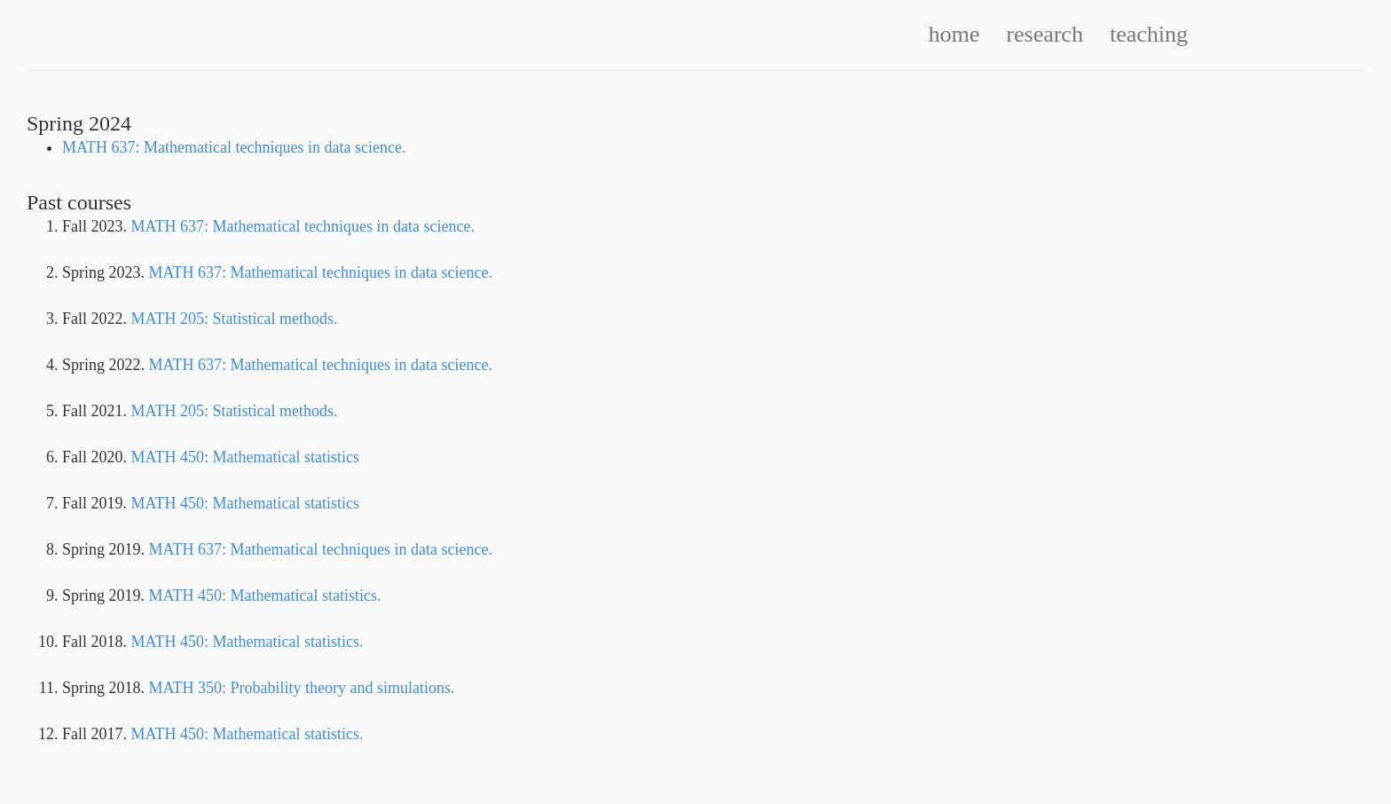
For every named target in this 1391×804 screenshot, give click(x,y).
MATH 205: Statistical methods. (234, 318)
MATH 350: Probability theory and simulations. (302, 688)
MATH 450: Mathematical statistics (245, 457)
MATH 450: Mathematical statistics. (265, 595)
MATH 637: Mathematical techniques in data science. (233, 147)
